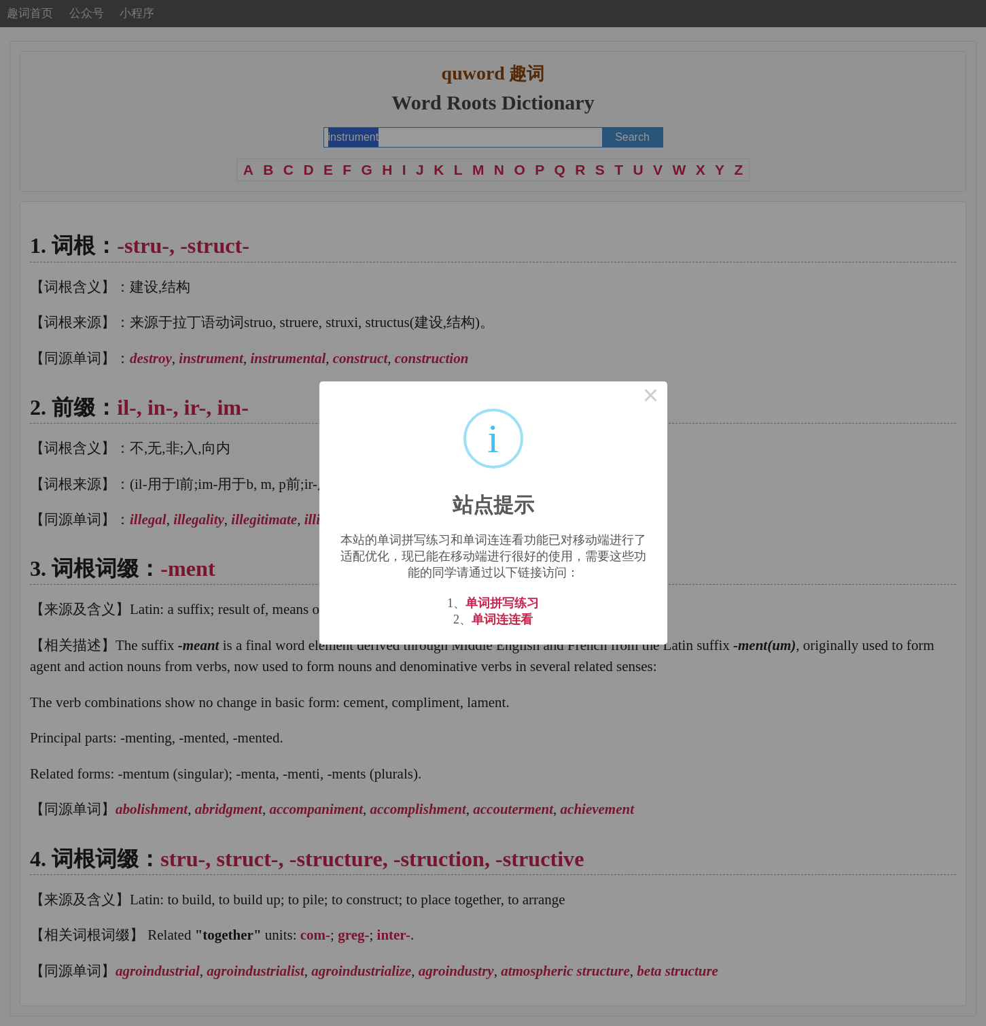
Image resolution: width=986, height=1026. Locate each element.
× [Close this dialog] (651, 397)
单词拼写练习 (502, 603)
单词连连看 (502, 619)
